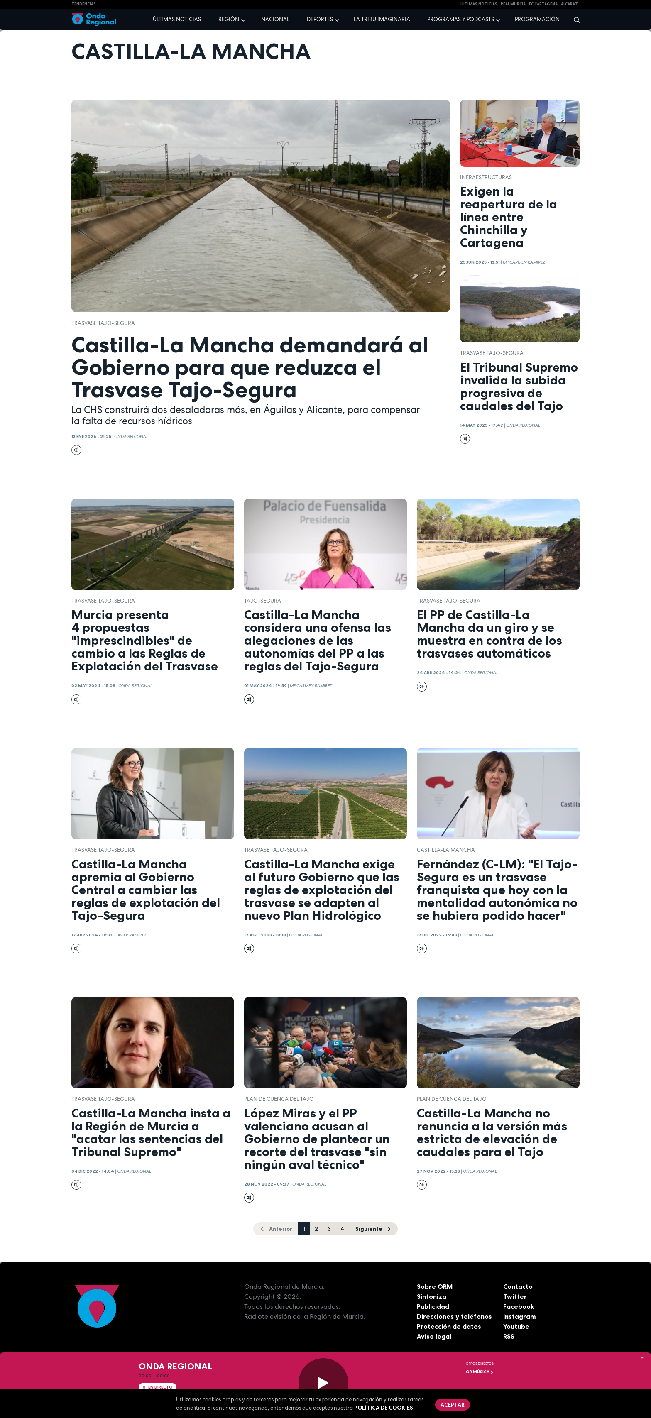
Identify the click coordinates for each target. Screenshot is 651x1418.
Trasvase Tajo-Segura (103, 323)
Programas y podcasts (460, 19)
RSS (509, 1336)
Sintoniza (431, 1296)
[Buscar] (574, 19)
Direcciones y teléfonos (454, 1316)
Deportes (320, 19)
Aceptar (453, 1404)
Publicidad (433, 1306)
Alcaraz (569, 4)
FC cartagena (543, 4)
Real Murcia (513, 4)
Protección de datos (449, 1326)
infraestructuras (486, 177)
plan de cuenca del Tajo (279, 1099)
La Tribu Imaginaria (382, 19)
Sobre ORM (435, 1286)
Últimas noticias (177, 19)
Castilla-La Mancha (446, 849)
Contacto (518, 1286)
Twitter (515, 1296)
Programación (537, 19)
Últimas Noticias (478, 4)
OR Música (480, 1371)
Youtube (516, 1326)
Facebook (518, 1306)
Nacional (275, 19)
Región (228, 19)
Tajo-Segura (262, 600)
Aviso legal (434, 1336)
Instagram (519, 1316)
